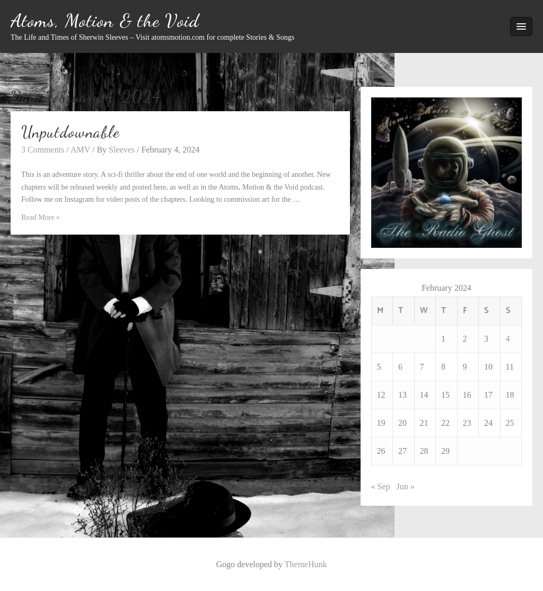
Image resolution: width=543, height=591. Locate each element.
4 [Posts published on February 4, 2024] (508, 338)
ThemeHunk (306, 564)
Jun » (406, 486)
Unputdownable (70, 131)
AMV (80, 149)
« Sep (380, 486)
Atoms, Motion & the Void (105, 21)
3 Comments (42, 149)
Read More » (40, 217)
